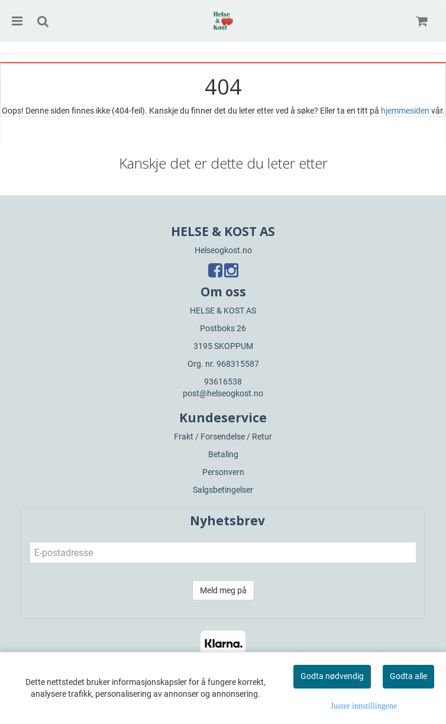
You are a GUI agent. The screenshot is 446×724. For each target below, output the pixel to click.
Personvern (223, 472)
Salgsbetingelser (223, 489)
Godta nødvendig (332, 676)
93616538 (223, 381)
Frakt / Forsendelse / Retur (223, 436)
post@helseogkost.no (223, 393)
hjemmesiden (405, 110)
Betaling (223, 454)
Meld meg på (223, 590)
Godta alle (408, 676)
